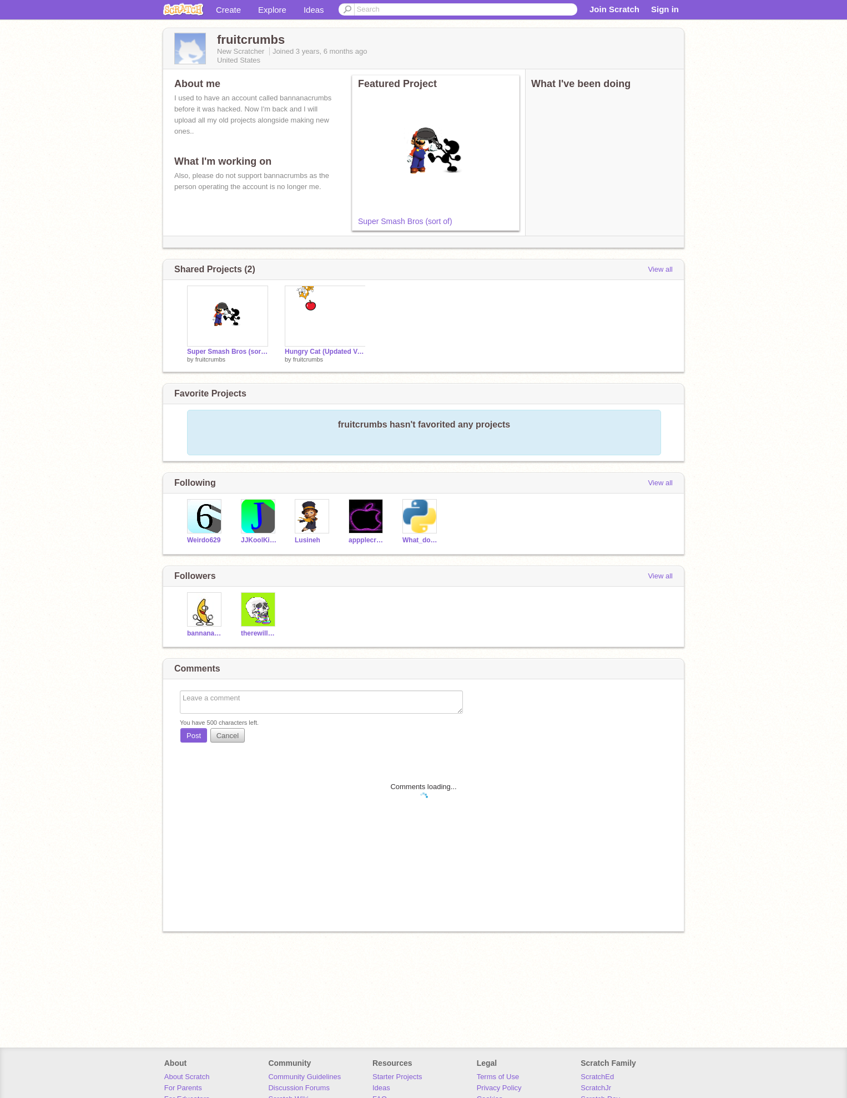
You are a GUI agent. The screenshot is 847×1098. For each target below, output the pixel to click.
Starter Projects (397, 1076)
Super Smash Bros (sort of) (405, 221)
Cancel (227, 735)
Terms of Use (498, 1076)
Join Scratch (614, 9)
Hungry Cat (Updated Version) (325, 351)
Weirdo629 (203, 540)
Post (193, 735)
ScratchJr (596, 1088)
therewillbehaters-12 (259, 633)
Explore (272, 9)
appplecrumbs (367, 540)
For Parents (183, 1088)
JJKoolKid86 (259, 540)
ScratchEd (597, 1076)
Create (228, 9)
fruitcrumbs (210, 359)
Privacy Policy (499, 1088)
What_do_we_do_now (421, 540)
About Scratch (187, 1076)
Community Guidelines (304, 1076)
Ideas (314, 9)
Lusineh (307, 540)
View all (660, 269)
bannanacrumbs (205, 633)
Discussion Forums (299, 1088)
